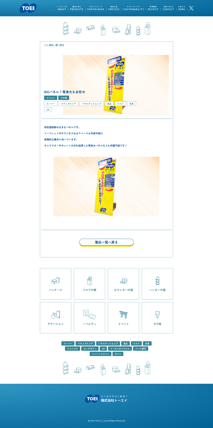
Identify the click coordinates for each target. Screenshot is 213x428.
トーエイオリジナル (120, 348)
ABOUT (62, 9)
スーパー (68, 343)
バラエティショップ (108, 343)
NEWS (181, 9)
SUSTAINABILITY (133, 9)
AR (103, 348)
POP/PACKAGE (95, 9)
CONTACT (168, 9)
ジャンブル (72, 348)
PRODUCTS (76, 9)
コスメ (136, 343)
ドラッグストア (85, 343)
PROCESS (114, 9)
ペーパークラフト (100, 353)
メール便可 (140, 348)
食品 (125, 343)
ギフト (118, 353)
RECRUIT (153, 9)
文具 (147, 343)
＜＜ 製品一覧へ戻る (54, 44)
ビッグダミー (89, 348)
